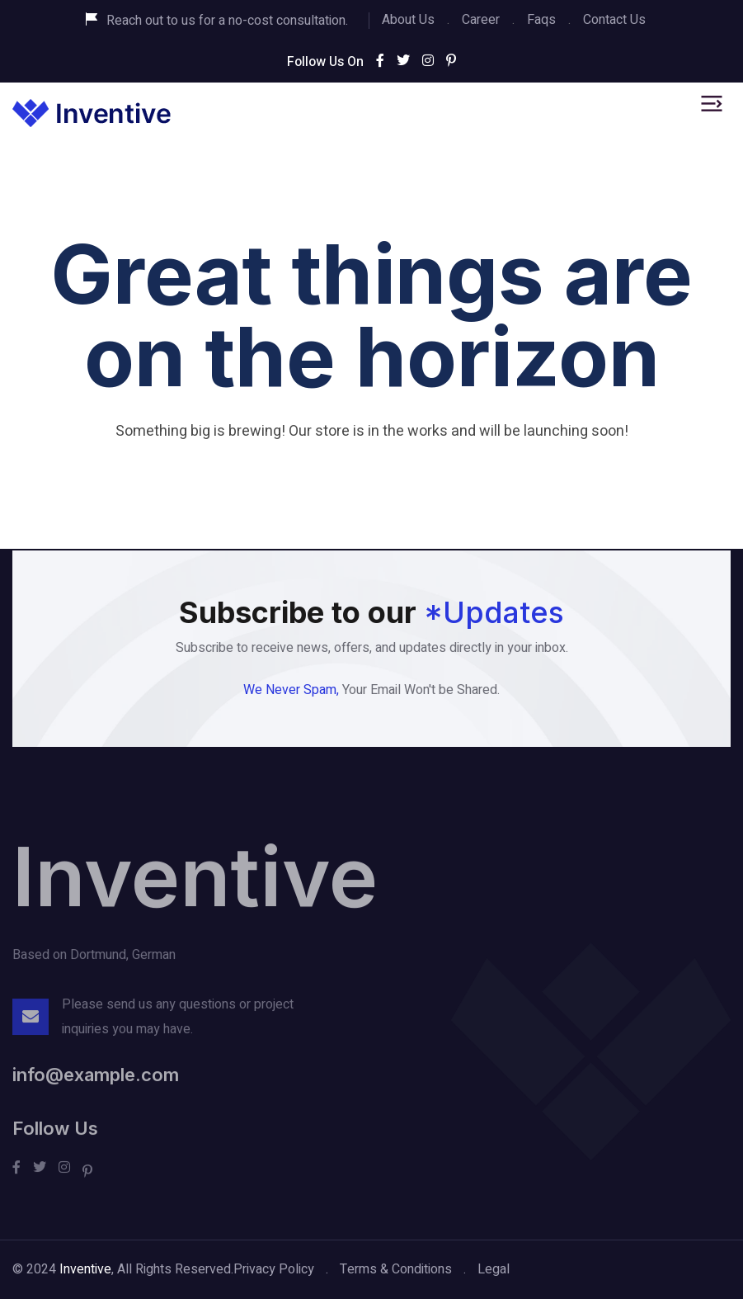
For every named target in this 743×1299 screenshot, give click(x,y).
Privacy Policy (273, 1269)
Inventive (195, 883)
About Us (408, 20)
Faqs (541, 20)
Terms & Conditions (396, 1269)
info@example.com (95, 1081)
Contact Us (614, 20)
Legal (493, 1269)
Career (481, 20)
